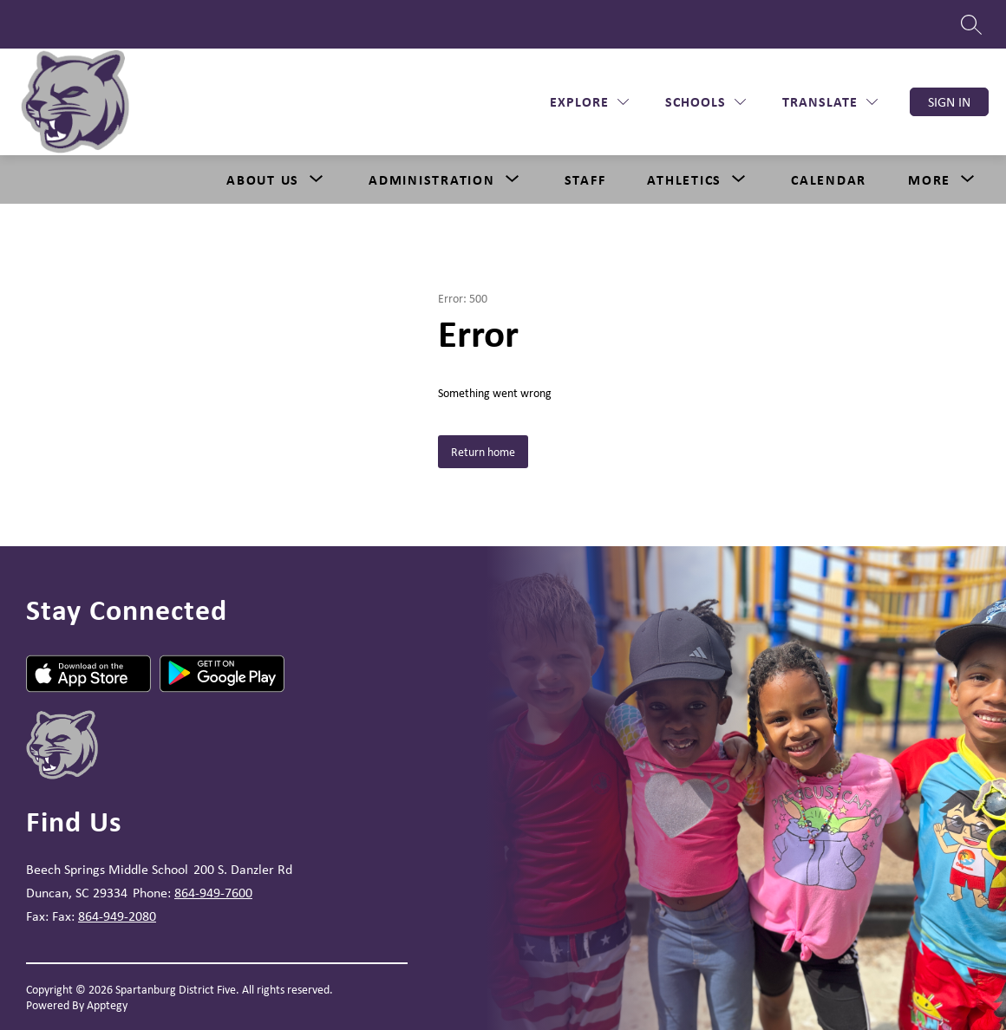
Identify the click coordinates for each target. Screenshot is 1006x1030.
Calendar (828, 179)
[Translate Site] (830, 102)
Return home (483, 452)
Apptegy (107, 1005)
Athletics (684, 179)
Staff (585, 179)
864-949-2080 (117, 916)
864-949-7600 (213, 892)
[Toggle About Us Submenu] (316, 179)
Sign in (949, 102)
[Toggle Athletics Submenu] (738, 179)
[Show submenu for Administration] (432, 179)
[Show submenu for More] (929, 179)
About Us (262, 179)
